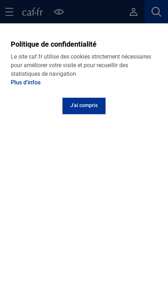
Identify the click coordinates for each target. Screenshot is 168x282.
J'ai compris (84, 105)
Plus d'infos (26, 82)
